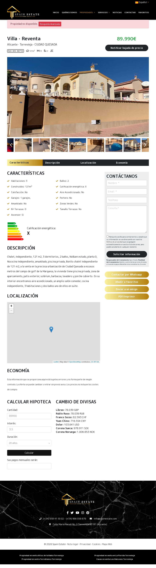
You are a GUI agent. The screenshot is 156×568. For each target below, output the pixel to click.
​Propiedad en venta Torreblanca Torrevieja (41, 559)
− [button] (11, 311)
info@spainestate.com (105, 518)
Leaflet (55, 362)
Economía (122, 162)
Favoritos (143, 12)
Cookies (96, 544)
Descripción (52, 162)
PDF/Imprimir (126, 296)
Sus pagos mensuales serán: (22, 460)
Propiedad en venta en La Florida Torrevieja (114, 555)
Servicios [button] (104, 12)
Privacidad (85, 544)
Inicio (56, 12)
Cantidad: (12, 410)
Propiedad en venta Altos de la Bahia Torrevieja (42, 555)
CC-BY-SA (95, 362)
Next (145, 97)
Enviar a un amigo (126, 289)
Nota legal (72, 544)
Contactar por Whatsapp (127, 274)
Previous (11, 97)
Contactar (130, 12)
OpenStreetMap (75, 362)
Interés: (11, 423)
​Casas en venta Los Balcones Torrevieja (114, 559)
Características (19, 162)
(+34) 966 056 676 (76, 518)
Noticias (117, 12)
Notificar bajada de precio (127, 48)
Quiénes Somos (69, 12)
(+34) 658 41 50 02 (53, 518)
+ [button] (11, 306)
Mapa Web (107, 544)
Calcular (29, 452)
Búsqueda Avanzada (50, 24)
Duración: (12, 436)
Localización (88, 162)
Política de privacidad (114, 242)
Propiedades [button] (87, 12)
